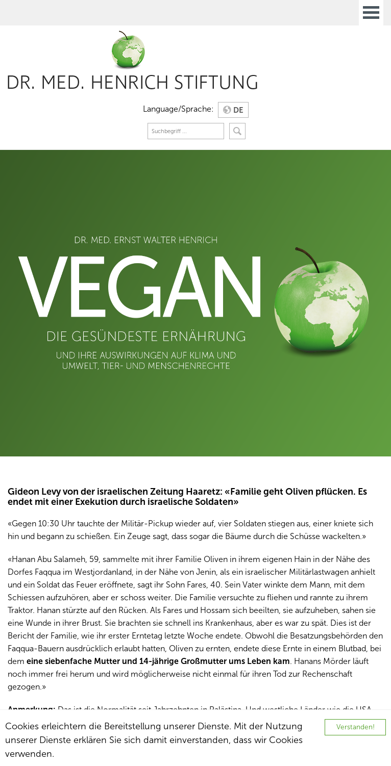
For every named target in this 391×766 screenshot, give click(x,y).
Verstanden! (355, 727)
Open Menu (371, 12)
